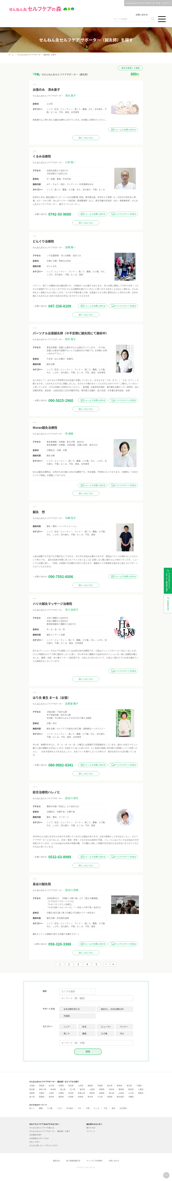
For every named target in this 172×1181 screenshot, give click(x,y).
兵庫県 (61, 1093)
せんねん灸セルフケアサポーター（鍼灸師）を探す (49, 1131)
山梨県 (92, 1089)
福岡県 (61, 1097)
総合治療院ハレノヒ (46, 792)
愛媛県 (41, 1097)
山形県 (80, 1085)
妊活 (84, 1026)
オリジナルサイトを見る (125, 213)
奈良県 (70, 1093)
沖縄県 (131, 1097)
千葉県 (139, 1085)
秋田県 (70, 1085)
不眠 (87, 1108)
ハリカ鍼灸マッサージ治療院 (52, 603)
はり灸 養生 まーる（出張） (51, 697)
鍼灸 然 (39, 512)
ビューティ (106, 1026)
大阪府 (51, 1093)
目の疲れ (69, 1108)
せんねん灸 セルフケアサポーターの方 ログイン (148, 3)
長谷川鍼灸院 (42, 884)
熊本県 (90, 1097)
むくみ (96, 1108)
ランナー (124, 1026)
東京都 (32, 1089)
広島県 (121, 1093)
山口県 (131, 1093)
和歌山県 (81, 1093)
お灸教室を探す (35, 1134)
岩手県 (51, 1085)
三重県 (140, 1089)
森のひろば (90, 1127)
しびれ (59, 1108)
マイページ (90, 1131)
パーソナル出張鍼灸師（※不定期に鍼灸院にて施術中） (70, 333)
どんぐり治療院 (43, 241)
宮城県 (61, 1085)
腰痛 (84, 1033)
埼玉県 (129, 1085)
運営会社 (56, 1160)
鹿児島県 (120, 1097)
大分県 (100, 1097)
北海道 (32, 1085)
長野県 (101, 1089)
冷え (122, 1033)
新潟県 (53, 1089)
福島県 (90, 1085)
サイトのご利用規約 (94, 1160)
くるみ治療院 (42, 156)
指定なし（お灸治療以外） (113, 1008)
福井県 (82, 1089)
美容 (113, 1108)
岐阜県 (111, 1089)
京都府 (41, 1093)
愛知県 (131, 1089)
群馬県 (119, 1085)
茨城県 (100, 1085)
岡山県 (111, 1093)
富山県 (63, 1089)
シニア (67, 1026)
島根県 (101, 1093)
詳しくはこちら (86, 137)
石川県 (72, 1089)
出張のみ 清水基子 (46, 89)
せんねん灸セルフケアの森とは (41, 1127)
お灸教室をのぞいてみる (39, 1138)
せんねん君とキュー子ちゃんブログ (43, 1145)
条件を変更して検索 (130, 67)
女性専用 (123, 1108)
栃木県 (109, 1085)
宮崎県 (109, 1097)
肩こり (67, 1033)
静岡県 (121, 1089)
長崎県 (80, 1097)
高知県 (51, 1097)
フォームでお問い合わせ (125, 129)
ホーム (11, 54)
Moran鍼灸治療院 (45, 427)
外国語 (67, 1015)
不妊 (105, 1108)
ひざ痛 (104, 1033)
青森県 (41, 1085)
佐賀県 (70, 1097)
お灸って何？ (34, 1142)
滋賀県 (32, 1093)
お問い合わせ (142, 14)
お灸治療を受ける (72, 1008)
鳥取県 (92, 1093)
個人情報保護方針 (73, 1160)
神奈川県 (42, 1089)
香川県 (32, 1097)
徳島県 (140, 1093)
